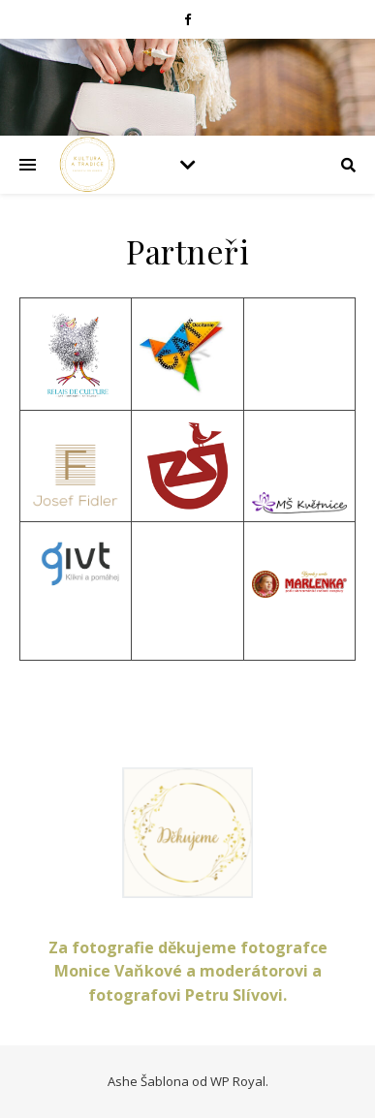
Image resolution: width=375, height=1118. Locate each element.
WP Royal (238, 1081)
